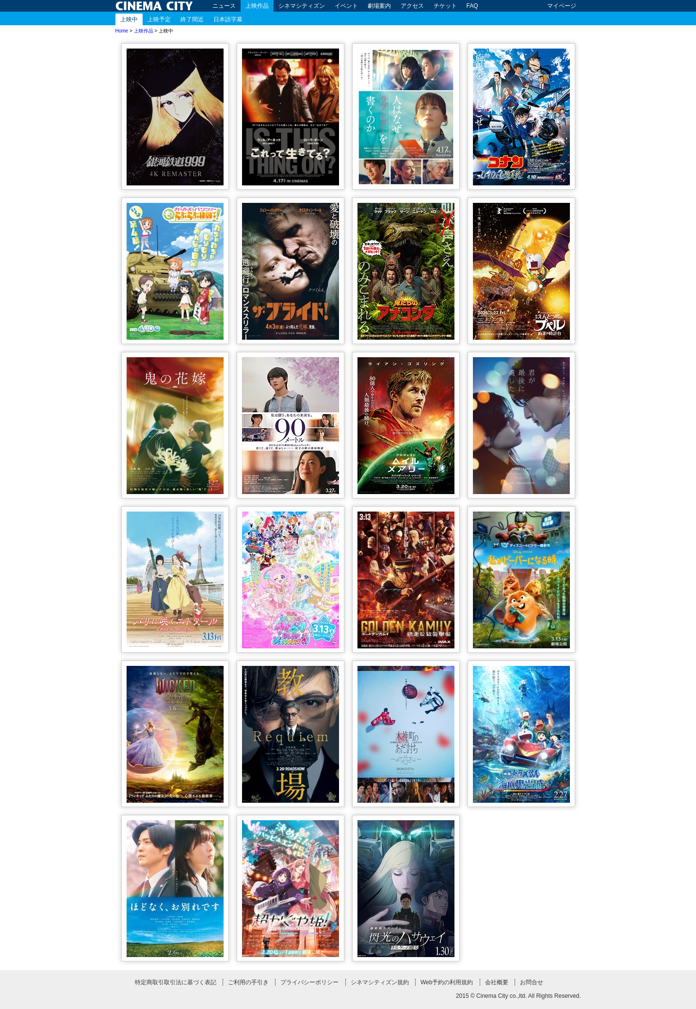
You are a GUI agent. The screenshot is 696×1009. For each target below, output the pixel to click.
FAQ (472, 5)
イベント (346, 5)
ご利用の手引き (248, 982)
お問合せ (531, 982)
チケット (445, 5)
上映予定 (159, 19)
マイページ (561, 5)
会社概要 (496, 982)
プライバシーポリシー (309, 982)
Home (122, 30)
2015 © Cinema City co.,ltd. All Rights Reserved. (518, 995)
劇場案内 (379, 5)
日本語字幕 (228, 19)
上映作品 (257, 5)
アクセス (412, 5)
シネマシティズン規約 (380, 982)
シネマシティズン (301, 5)
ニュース (224, 5)
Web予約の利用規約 (447, 982)
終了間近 (192, 19)
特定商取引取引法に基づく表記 (175, 982)
